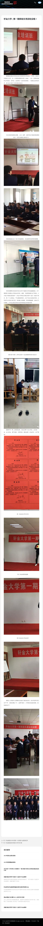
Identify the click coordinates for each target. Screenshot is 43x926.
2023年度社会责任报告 (10, 855)
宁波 (38, 921)
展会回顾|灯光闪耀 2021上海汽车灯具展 (14, 897)
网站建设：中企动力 (31, 921)
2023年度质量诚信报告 (10, 862)
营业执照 (7, 923)
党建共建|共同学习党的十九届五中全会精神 (15, 877)
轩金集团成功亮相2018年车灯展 (14, 843)
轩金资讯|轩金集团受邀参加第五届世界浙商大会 (16, 887)
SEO (3, 923)
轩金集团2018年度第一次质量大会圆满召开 (17, 840)
